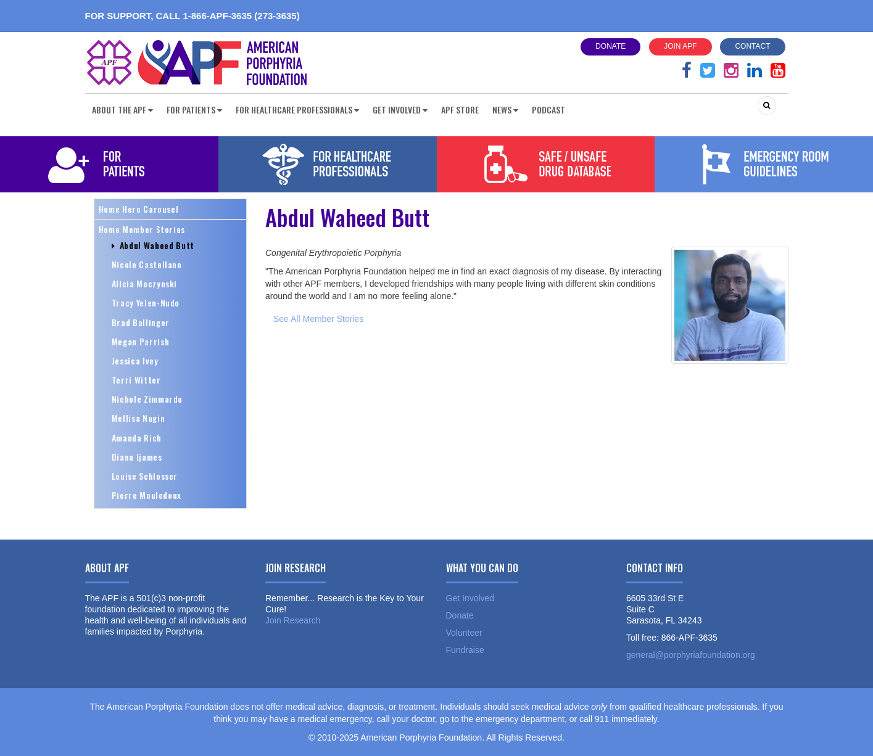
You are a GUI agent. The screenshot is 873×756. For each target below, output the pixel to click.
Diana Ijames (137, 456)
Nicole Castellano (147, 264)
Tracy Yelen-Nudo (146, 302)
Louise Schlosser (145, 475)
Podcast (548, 109)
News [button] (505, 109)
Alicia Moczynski (145, 283)
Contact (752, 46)
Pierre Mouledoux (147, 494)
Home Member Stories (142, 229)
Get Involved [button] (400, 109)
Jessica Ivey (135, 360)
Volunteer (464, 633)
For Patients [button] (194, 109)
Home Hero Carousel (139, 208)
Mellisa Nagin (138, 417)
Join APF (680, 46)
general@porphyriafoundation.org (690, 655)
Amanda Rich (137, 437)
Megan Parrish (141, 341)
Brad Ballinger (141, 322)
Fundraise (465, 650)
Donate (610, 46)
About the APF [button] (122, 109)
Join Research (293, 620)
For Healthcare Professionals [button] (297, 109)
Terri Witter (136, 379)
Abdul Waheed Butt (153, 245)
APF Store (460, 109)
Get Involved (470, 598)
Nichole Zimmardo (147, 398)
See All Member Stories (318, 319)
